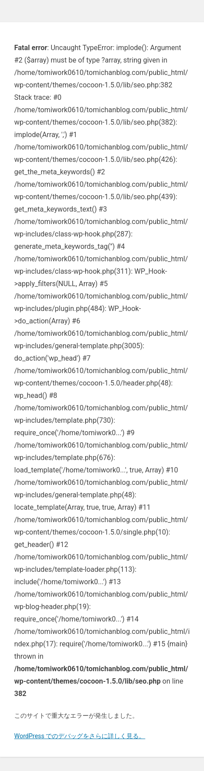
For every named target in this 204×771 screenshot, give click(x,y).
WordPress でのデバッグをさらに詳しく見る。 (79, 736)
